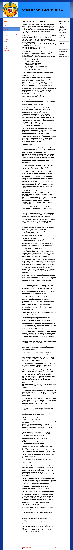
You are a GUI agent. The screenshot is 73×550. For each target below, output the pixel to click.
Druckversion (25, 547)
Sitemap (29, 547)
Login (55, 547)
